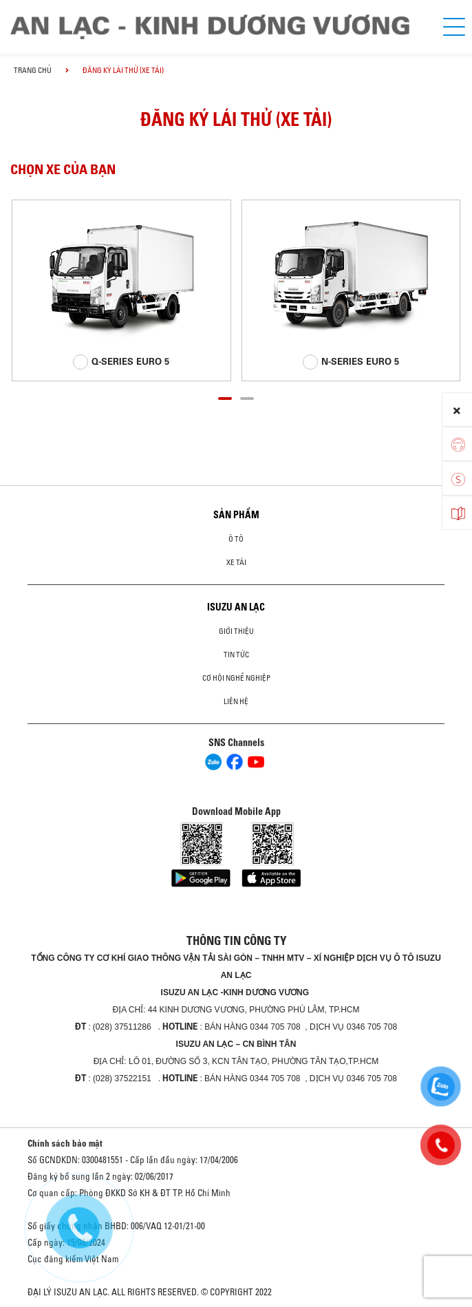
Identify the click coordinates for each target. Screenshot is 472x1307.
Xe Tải (236, 562)
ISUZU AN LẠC (236, 607)
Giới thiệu (236, 631)
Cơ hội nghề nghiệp (236, 678)
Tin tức (236, 654)
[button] (225, 396)
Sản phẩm (236, 515)
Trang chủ (33, 70)
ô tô (236, 539)
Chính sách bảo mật (65, 1143)
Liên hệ (236, 701)
